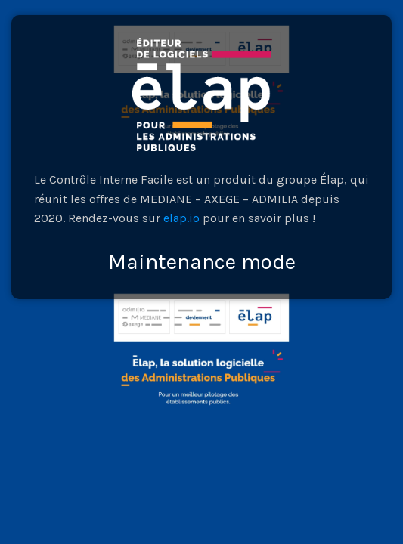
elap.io (181, 218)
